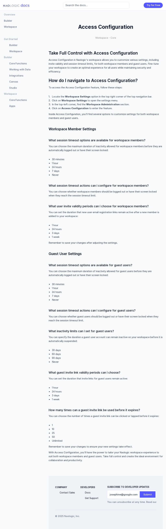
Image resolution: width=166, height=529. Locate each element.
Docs (87, 492)
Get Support (91, 498)
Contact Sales (67, 492)
